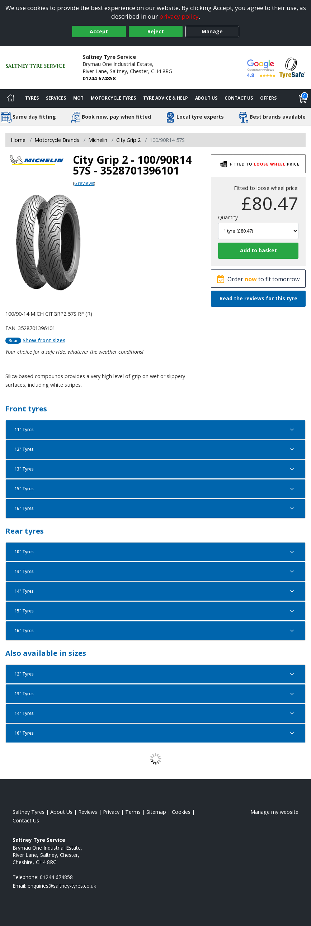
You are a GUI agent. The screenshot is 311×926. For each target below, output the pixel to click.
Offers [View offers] (268, 98)
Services (56, 98)
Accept (99, 31)
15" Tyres (155, 489)
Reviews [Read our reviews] (87, 811)
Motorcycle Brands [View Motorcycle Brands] (56, 140)
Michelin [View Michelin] (97, 140)
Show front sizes (44, 340)
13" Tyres (155, 469)
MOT (78, 98)
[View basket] (303, 98)
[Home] (11, 98)
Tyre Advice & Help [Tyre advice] (165, 98)
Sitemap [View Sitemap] (156, 811)
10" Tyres (155, 552)
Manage (212, 31)
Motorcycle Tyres (113, 98)
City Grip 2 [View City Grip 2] (128, 140)
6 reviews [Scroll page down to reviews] (84, 183)
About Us (206, 98)
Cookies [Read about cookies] (181, 811)
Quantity (228, 217)
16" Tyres (155, 508)
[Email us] (62, 885)
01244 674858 (99, 78)
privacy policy (179, 16)
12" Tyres (155, 449)
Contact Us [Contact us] (239, 98)
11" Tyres (155, 429)
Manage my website (274, 811)
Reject (155, 31)
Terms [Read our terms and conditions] (133, 811)
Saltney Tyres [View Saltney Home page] (28, 811)
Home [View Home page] (18, 140)
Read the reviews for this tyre (258, 298)
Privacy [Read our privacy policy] (111, 811)
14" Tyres (155, 591)
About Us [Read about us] (61, 811)
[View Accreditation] (292, 67)
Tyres (32, 98)
